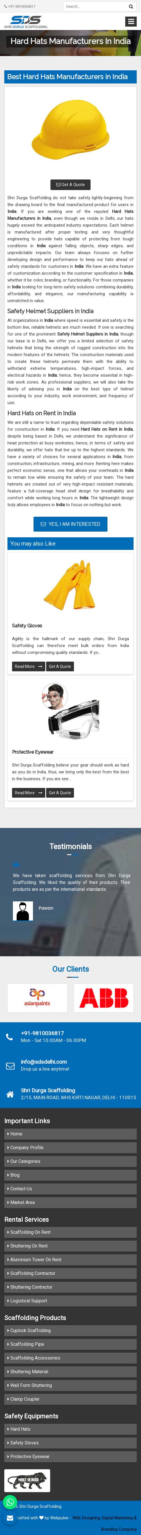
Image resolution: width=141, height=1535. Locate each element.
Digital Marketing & (119, 1517)
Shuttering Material (27, 1371)
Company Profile (25, 1147)
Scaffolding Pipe (25, 1344)
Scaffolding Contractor (31, 1273)
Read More (28, 666)
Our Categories (23, 1161)
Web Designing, (87, 1517)
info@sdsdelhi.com (44, 1062)
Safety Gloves (27, 625)
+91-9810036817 (19, 6)
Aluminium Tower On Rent (34, 1259)
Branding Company (119, 1529)
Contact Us (19, 1188)
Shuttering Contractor (29, 1287)
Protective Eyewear (32, 752)
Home (14, 1134)
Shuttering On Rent (27, 1246)
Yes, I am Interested (70, 524)
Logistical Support (27, 1301)
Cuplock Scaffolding (29, 1330)
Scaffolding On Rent (28, 1232)
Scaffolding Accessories (33, 1358)
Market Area (21, 1202)
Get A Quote (70, 184)
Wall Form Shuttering (29, 1385)
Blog (13, 1175)
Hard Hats (18, 1429)
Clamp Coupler (23, 1399)
